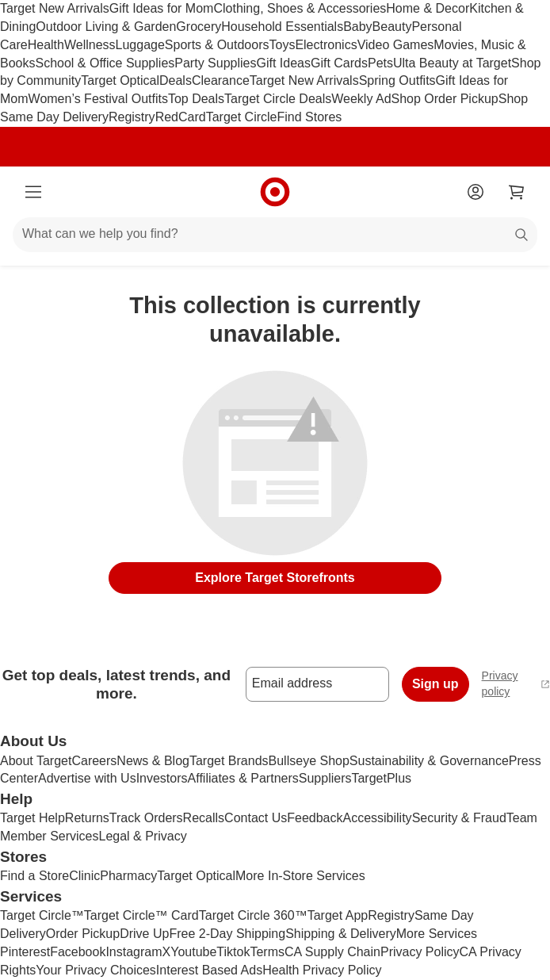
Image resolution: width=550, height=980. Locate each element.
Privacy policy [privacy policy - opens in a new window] (516, 683)
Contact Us (255, 818)
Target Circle (241, 117)
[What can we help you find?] (275, 234)
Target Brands (229, 761)
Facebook (77, 952)
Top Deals (196, 98)
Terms (267, 952)
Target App (338, 915)
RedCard (180, 117)
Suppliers (325, 778)
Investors (162, 778)
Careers (93, 761)
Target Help (32, 818)
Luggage (140, 45)
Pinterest (25, 952)
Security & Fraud (459, 818)
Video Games (395, 45)
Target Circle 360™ (253, 915)
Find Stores (309, 117)
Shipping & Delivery (340, 933)
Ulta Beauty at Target (452, 63)
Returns (87, 818)
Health (46, 45)
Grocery (198, 26)
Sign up (435, 684)
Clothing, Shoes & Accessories (299, 8)
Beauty (392, 26)
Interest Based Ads (209, 970)
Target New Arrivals (54, 8)
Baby (357, 26)
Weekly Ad (361, 98)
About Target (35, 761)
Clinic (84, 875)
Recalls (203, 818)
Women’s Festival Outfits (98, 98)
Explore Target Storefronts (275, 577)
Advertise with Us (87, 778)
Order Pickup (83, 933)
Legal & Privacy (142, 836)
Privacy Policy (420, 952)
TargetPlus (381, 778)
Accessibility (376, 818)
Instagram (133, 952)
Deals (175, 80)
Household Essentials (282, 26)
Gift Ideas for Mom (161, 8)
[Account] (475, 191)
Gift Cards (339, 63)
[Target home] (275, 192)
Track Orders (146, 818)
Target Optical (120, 80)
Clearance (221, 80)
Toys (282, 45)
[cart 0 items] (516, 191)
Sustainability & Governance (429, 761)
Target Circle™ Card (141, 915)
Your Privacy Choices (95, 970)
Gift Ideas (283, 63)
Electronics (326, 45)
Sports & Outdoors (217, 45)
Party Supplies (215, 63)
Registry (132, 117)
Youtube (193, 952)
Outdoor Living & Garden (106, 26)
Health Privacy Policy (321, 970)
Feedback (314, 818)
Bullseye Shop (309, 761)
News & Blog (152, 761)
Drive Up (144, 933)
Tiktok (233, 952)
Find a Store (34, 875)
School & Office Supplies (104, 63)
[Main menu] (33, 191)
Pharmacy (128, 875)
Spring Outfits (397, 80)
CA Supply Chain (332, 952)
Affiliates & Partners (243, 778)
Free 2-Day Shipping (227, 933)
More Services (436, 933)
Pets (380, 63)
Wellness (90, 45)
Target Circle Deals (277, 98)
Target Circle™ (42, 915)
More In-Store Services (300, 875)
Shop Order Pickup (444, 98)
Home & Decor (427, 8)
